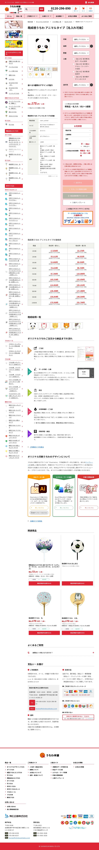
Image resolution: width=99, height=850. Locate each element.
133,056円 (81, 281)
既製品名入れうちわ (12, 133)
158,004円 (54, 298)
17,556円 (54, 252)
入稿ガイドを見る (36, 523)
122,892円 (54, 287)
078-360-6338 (41, 703)
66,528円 (80, 264)
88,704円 (80, 270)
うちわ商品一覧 (56, 23)
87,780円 (54, 275)
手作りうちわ (10, 188)
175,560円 (54, 304)
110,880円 (81, 275)
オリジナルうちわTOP (42, 23)
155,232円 (81, 287)
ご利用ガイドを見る (37, 449)
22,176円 (80, 252)
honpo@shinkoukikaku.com (46, 710)
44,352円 (80, 258)
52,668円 (54, 264)
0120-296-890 (61, 8)
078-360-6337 (14, 835)
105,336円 (54, 281)
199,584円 (81, 298)
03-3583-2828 (42, 833)
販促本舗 (30, 23)
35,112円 (54, 258)
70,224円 (54, 270)
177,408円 (81, 293)
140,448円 (54, 293)
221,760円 (81, 304)
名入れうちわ (68, 23)
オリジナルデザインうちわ (13, 55)
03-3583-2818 (42, 835)
